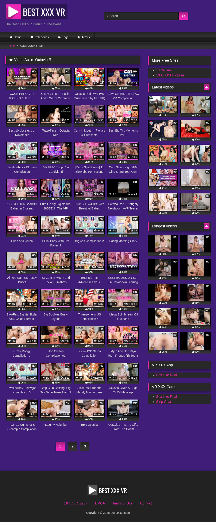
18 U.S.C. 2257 (75, 503)
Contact (146, 503)
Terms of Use (122, 503)
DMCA (100, 503)
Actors (85, 37)
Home (18, 37)
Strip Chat (163, 402)
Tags (65, 37)
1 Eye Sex (163, 70)
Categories (42, 37)
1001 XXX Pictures (170, 75)
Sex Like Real (166, 375)
